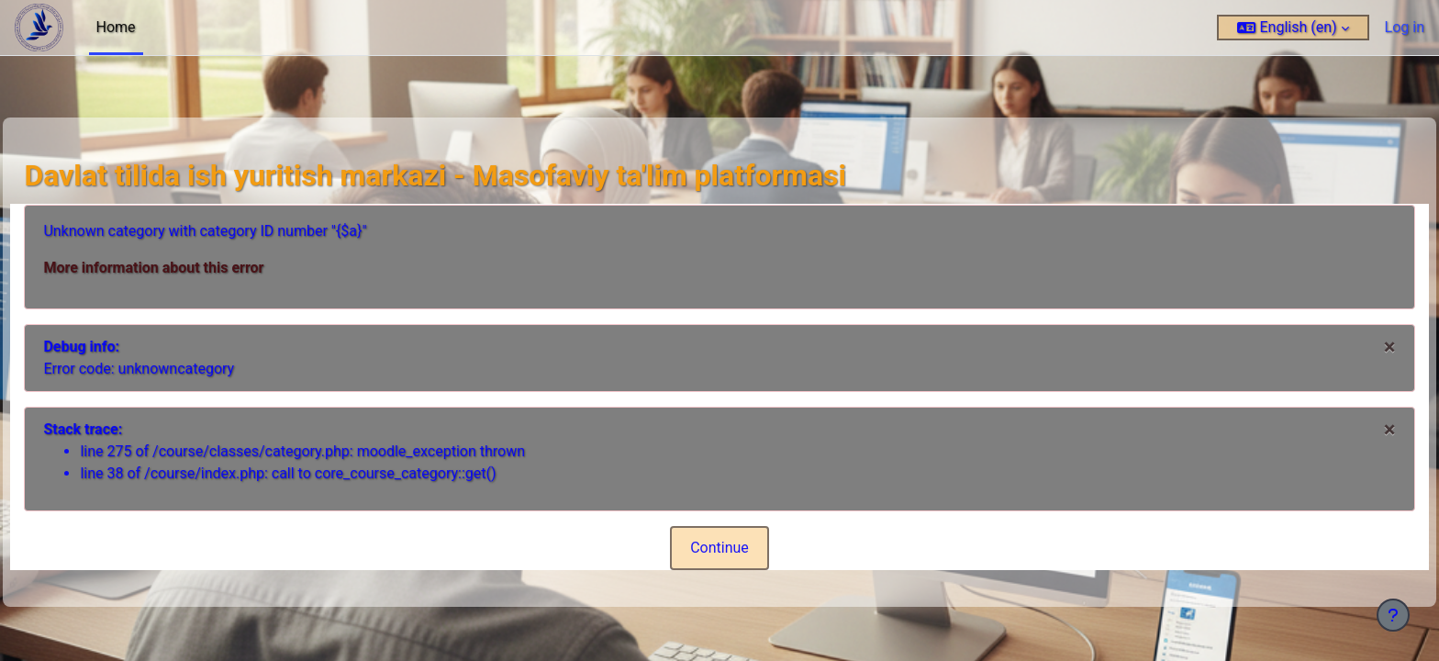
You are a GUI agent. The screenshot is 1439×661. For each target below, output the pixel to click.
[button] (1292, 27)
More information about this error (194, 267)
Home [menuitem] (116, 27)
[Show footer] (1393, 615)
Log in (1404, 27)
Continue (719, 547)
